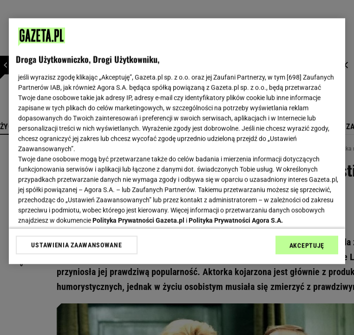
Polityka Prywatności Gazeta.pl (138, 220)
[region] (177, 141)
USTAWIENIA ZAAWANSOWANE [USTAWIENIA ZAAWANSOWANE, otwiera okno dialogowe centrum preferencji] (76, 245)
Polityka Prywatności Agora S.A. (236, 220)
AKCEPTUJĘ (306, 245)
